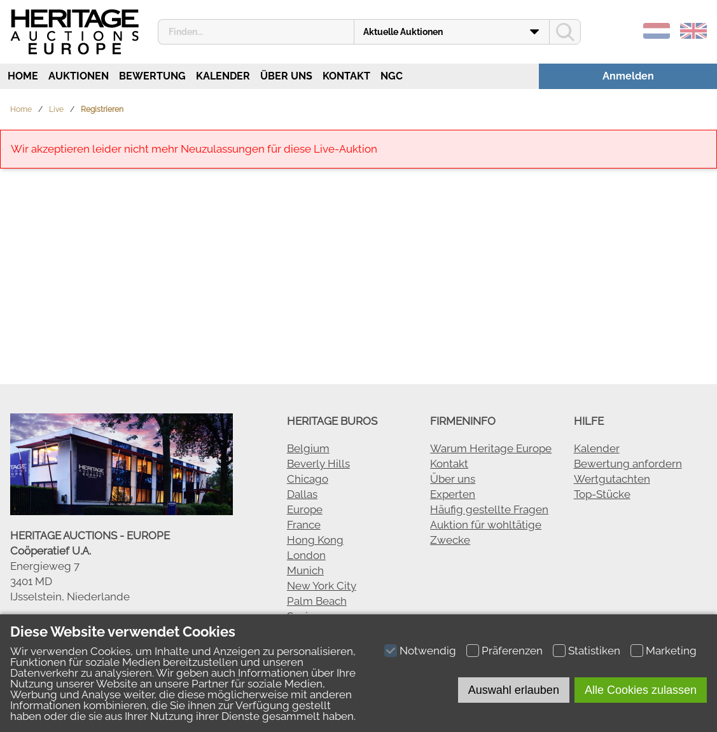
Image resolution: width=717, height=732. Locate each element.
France (304, 524)
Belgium (308, 448)
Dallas (302, 494)
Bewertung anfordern (628, 463)
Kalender (223, 76)
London (306, 555)
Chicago (307, 479)
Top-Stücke (602, 494)
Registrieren (102, 109)
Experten (452, 494)
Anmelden (628, 76)
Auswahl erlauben (513, 690)
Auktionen (78, 76)
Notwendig (428, 650)
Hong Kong (315, 540)
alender (600, 448)
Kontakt (346, 76)
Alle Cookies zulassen (641, 690)
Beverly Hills (318, 463)
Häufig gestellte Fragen (489, 509)
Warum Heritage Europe (491, 448)
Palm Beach (317, 601)
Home (21, 76)
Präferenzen (512, 650)
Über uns (286, 76)
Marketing (671, 650)
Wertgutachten (612, 479)
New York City (321, 585)
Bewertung (152, 76)
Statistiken (594, 650)
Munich (305, 570)
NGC (391, 76)
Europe (305, 509)
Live (56, 109)
